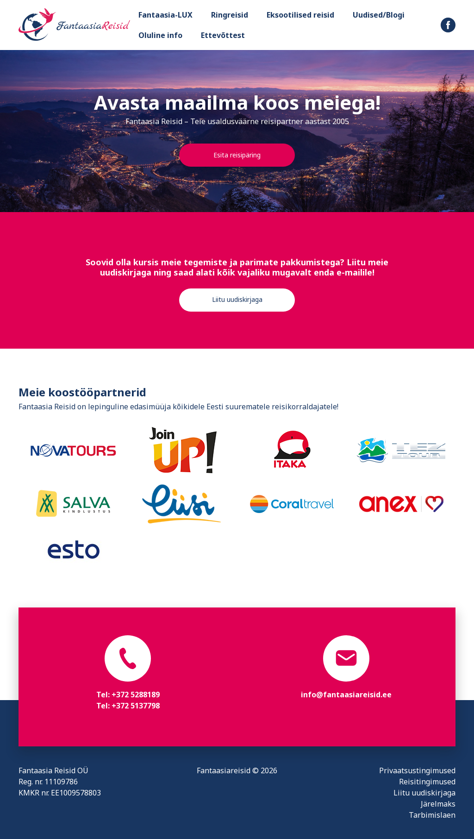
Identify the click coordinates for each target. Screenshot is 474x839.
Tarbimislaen (432, 815)
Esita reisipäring (237, 154)
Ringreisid (229, 15)
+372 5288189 (136, 694)
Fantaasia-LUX (165, 15)
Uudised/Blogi (379, 15)
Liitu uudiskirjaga (237, 299)
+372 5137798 (136, 706)
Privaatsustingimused (417, 770)
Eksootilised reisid (300, 15)
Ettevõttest (223, 35)
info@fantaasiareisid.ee (346, 694)
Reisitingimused (427, 781)
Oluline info (160, 35)
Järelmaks (438, 804)
